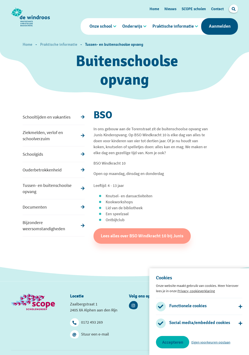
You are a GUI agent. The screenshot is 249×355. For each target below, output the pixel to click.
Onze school (100, 26)
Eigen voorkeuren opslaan (210, 342)
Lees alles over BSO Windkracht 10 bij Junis (142, 236)
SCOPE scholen (194, 9)
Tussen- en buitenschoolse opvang (114, 45)
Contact (217, 9)
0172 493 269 (86, 322)
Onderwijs (132, 26)
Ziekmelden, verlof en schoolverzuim (43, 135)
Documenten (35, 207)
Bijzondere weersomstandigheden (44, 225)
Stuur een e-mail (89, 334)
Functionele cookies (188, 306)
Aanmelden (220, 26)
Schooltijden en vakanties (46, 117)
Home (154, 9)
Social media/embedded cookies (199, 322)
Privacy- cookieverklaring (196, 291)
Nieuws (170, 9)
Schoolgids (33, 154)
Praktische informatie (173, 26)
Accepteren (172, 342)
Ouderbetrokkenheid (42, 170)
